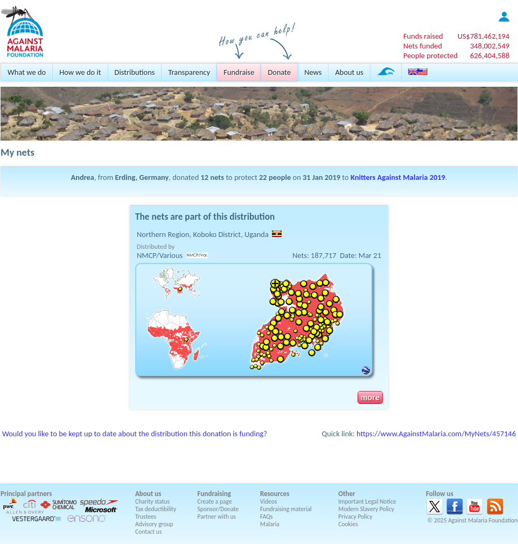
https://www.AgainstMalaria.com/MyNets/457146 (436, 433)
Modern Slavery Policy (366, 509)
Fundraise (238, 72)
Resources (274, 494)
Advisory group (154, 524)
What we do (27, 72)
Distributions (135, 72)
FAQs (266, 516)
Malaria (269, 524)
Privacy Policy (355, 516)
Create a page (215, 501)
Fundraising (214, 494)
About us (349, 72)
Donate (279, 72)
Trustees (145, 516)
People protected (430, 55)
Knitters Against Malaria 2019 (398, 177)
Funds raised (423, 36)
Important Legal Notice (367, 501)
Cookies (348, 524)
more (370, 397)
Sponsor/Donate (218, 509)
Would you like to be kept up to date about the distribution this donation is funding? (134, 433)
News (312, 72)
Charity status (152, 501)
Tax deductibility (155, 509)
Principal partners (26, 494)
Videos (268, 501)
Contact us (148, 531)
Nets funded (422, 46)
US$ (483, 36)
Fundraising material (286, 509)
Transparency (189, 72)
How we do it (80, 72)
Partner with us (217, 516)
